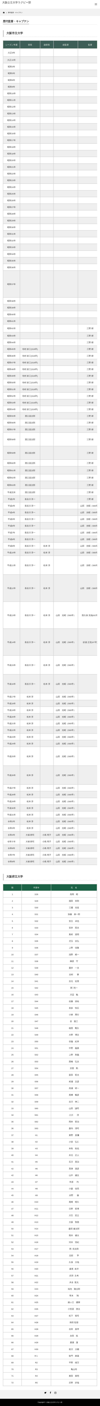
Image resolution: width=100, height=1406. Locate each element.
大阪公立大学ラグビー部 (54, 1402)
